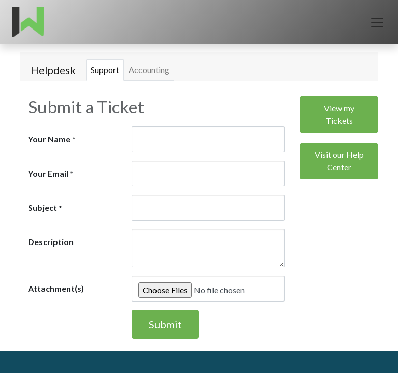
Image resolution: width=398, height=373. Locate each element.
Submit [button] (165, 324)
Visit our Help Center (339, 161)
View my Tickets (339, 114)
